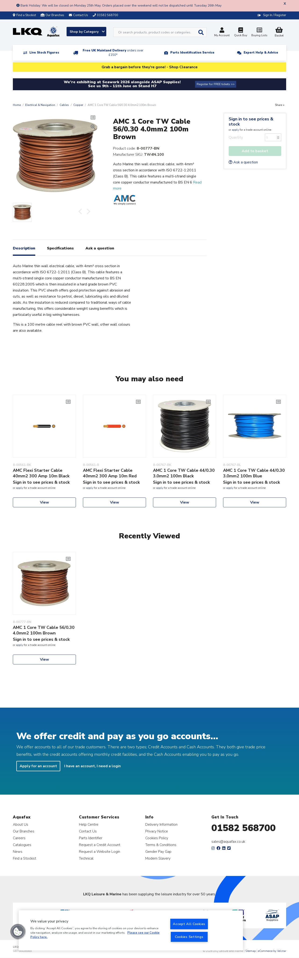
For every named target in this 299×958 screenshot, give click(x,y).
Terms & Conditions (160, 844)
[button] (18, 931)
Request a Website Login (99, 851)
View (44, 502)
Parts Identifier (90, 838)
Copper (78, 105)
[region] (131, 930)
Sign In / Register (274, 15)
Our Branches (52, 15)
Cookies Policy (156, 838)
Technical (86, 858)
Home (17, 105)
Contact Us (88, 831)
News (17, 851)
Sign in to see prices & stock (251, 121)
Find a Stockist (24, 15)
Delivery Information (161, 824)
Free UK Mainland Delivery (113, 52)
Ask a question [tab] (99, 248)
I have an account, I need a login (92, 766)
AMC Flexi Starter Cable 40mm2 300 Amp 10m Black (41, 473)
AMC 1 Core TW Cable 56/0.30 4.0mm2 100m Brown (44, 630)
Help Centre (88, 824)
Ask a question (243, 162)
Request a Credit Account (99, 844)
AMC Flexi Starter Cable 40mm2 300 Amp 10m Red (110, 473)
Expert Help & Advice (261, 52)
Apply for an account (38, 766)
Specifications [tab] (60, 248)
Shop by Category (87, 31)
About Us (20, 824)
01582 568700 (243, 828)
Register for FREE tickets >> (216, 84)
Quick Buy (240, 32)
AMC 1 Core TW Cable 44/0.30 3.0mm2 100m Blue (254, 473)
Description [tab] (24, 248)
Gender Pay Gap (158, 851)
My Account (222, 32)
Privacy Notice (156, 831)
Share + (280, 105)
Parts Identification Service (192, 52)
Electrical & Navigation (40, 105)
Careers (19, 838)
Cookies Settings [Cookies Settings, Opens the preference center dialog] (189, 936)
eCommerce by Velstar (272, 951)
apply (235, 130)
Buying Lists (259, 32)
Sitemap (250, 951)
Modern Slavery (158, 858)
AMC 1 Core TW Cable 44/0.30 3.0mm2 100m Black (184, 473)
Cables (64, 105)
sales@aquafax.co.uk (228, 841)
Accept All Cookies (189, 924)
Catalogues (22, 844)
